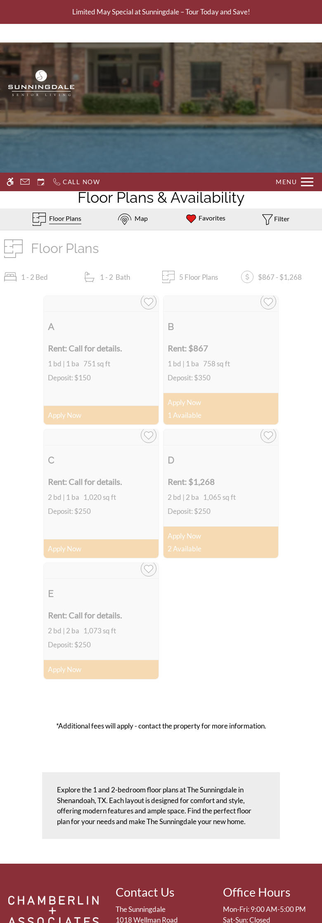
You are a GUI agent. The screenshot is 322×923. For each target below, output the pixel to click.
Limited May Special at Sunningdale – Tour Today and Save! (161, 11)
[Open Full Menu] (294, 33)
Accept (243, 895)
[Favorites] (205, 219)
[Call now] (76, 33)
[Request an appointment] (41, 33)
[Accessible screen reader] (10, 33)
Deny (282, 895)
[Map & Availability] (133, 219)
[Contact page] (25, 33)
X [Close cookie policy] (312, 879)
